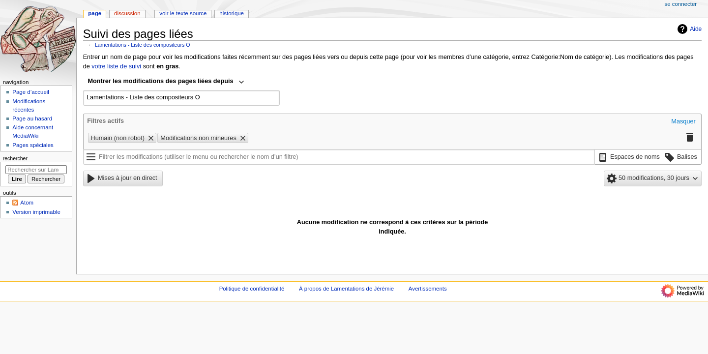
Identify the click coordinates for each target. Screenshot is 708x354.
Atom (26, 203)
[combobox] (166, 82)
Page (94, 13)
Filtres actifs (105, 121)
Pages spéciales (32, 145)
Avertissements (428, 289)
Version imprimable (36, 212)
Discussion (127, 13)
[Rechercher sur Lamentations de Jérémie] (36, 169)
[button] (683, 122)
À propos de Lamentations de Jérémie (346, 289)
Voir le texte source (182, 13)
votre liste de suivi (116, 66)
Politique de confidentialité (252, 289)
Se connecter (681, 4)
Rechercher (15, 158)
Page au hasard (32, 118)
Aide (688, 29)
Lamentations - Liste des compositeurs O (142, 45)
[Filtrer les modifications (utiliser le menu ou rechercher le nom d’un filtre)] (339, 157)
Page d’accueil (30, 92)
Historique (231, 13)
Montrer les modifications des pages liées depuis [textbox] (161, 81)
